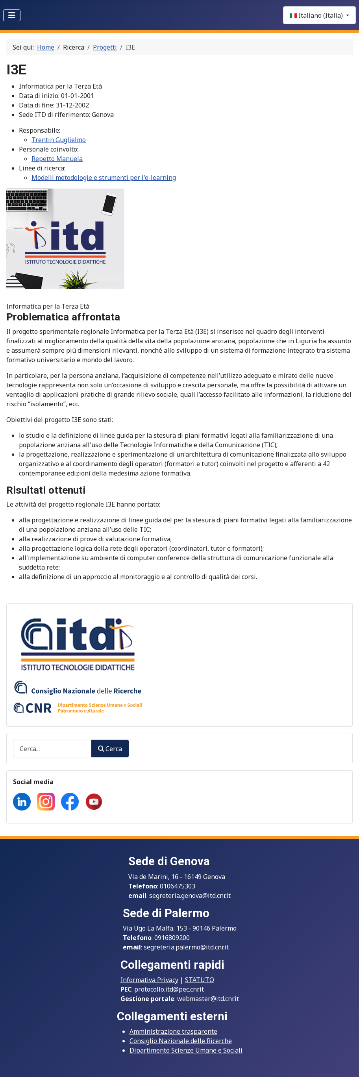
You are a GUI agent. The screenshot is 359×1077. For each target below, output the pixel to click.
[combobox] (52, 748)
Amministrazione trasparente (173, 1031)
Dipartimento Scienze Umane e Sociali (186, 1050)
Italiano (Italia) (317, 15)
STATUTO (199, 979)
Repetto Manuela (57, 158)
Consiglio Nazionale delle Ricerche (181, 1040)
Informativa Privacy (149, 979)
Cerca (110, 748)
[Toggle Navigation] (11, 15)
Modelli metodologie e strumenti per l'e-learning (103, 177)
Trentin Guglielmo (58, 139)
